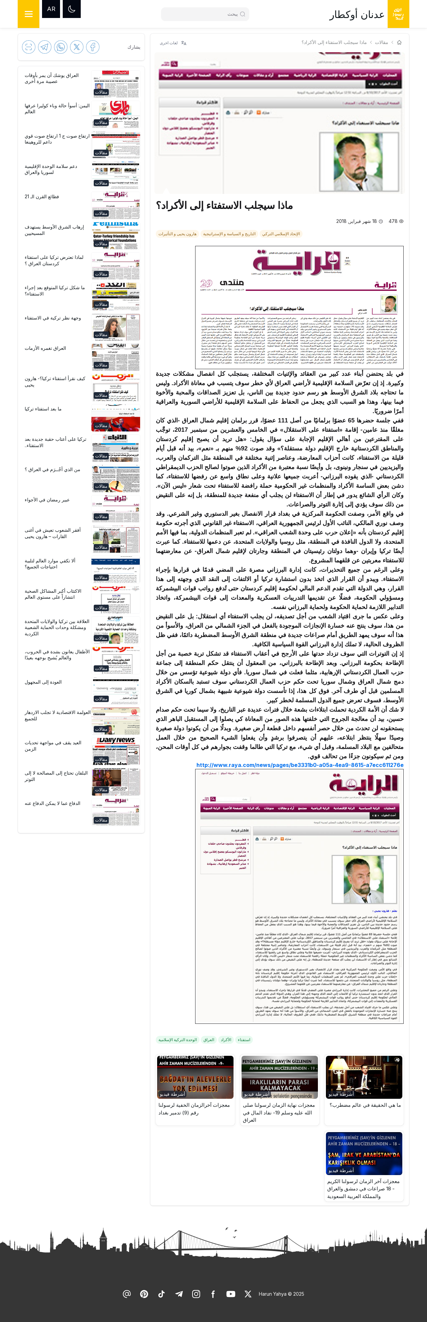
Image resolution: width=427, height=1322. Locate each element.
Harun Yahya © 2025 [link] (281, 1294)
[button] (364, 1089)
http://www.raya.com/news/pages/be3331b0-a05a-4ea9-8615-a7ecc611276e (300, 765)
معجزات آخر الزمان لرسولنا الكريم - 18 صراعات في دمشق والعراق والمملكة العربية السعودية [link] (363, 1188)
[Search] (202, 14)
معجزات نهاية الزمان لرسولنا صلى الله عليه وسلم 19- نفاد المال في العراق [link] (279, 1112)
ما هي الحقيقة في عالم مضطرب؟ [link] (365, 1105)
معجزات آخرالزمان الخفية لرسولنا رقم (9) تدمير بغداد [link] (194, 1109)
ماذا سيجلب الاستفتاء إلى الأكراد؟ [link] (334, 42)
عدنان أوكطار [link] (357, 14)
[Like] (248, 1294)
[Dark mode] (72, 9)
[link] (282, 233)
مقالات (381, 42)
